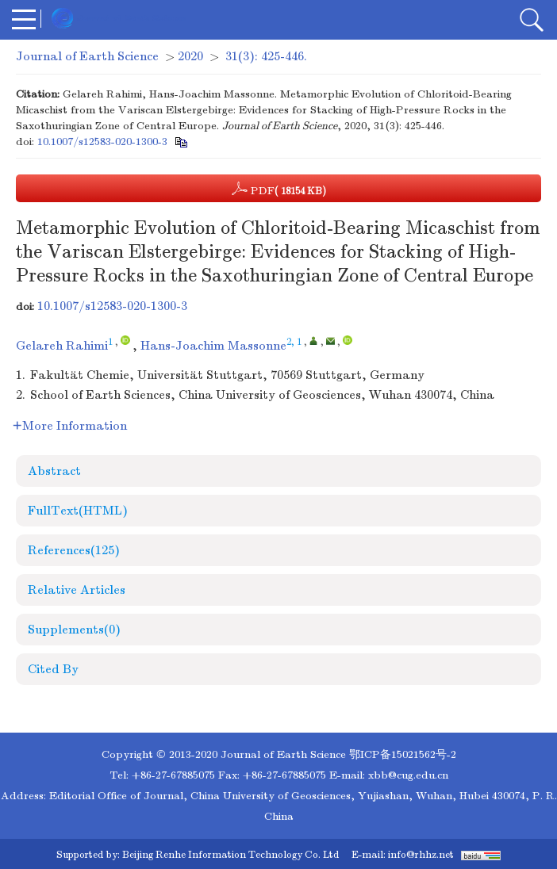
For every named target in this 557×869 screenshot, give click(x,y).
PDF (279, 188)
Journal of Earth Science (87, 56)
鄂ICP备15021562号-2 (402, 754)
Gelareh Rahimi (62, 346)
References (74, 550)
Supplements (74, 629)
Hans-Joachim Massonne (213, 346)
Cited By (53, 669)
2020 (190, 56)
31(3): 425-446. (266, 56)
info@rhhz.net (421, 854)
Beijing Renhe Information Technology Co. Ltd (230, 854)
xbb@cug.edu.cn (408, 775)
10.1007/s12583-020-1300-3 (102, 141)
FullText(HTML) (78, 510)
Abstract (54, 471)
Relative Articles (76, 590)
